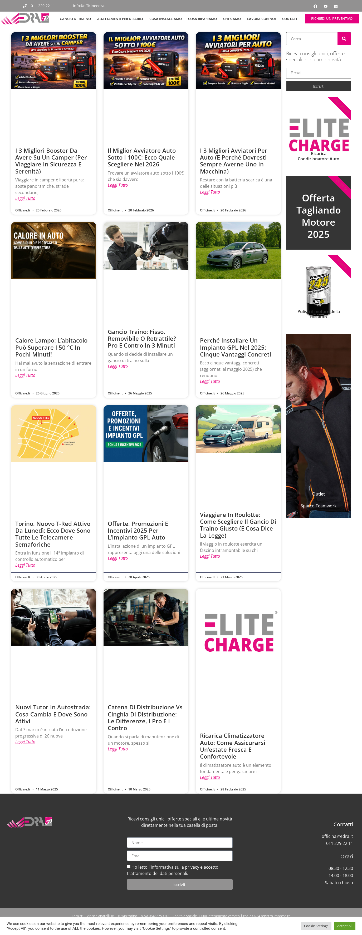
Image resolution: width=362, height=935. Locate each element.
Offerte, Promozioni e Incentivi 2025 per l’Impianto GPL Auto (138, 531)
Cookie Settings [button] (316, 925)
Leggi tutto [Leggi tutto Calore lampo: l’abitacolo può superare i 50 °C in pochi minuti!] (25, 376)
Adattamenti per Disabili (120, 18)
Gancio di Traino (75, 18)
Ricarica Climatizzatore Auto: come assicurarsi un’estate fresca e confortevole (232, 746)
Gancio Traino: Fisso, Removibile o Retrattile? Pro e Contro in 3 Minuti (142, 339)
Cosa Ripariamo (202, 18)
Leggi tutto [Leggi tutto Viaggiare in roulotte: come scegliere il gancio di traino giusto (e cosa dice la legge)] (210, 557)
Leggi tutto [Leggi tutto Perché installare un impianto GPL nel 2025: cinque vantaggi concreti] (210, 382)
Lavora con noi (261, 18)
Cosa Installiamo (165, 18)
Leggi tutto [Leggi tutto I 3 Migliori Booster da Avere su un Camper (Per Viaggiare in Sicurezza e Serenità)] (25, 198)
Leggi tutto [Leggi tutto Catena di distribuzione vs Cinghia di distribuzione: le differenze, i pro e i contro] (118, 750)
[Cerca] (344, 38)
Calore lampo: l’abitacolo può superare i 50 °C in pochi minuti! (51, 347)
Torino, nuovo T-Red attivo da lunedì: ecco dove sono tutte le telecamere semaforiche (52, 534)
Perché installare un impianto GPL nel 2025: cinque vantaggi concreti (235, 347)
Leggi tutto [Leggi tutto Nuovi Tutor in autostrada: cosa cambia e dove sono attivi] (25, 743)
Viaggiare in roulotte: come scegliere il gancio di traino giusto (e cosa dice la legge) (238, 525)
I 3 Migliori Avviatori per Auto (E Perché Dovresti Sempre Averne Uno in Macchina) (233, 160)
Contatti (290, 18)
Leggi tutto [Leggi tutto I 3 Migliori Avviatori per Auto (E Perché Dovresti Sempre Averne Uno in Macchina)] (210, 192)
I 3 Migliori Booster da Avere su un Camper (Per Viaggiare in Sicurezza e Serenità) (51, 160)
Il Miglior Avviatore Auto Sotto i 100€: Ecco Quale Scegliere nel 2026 (142, 157)
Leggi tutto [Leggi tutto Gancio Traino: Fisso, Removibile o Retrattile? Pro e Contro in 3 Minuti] (118, 367)
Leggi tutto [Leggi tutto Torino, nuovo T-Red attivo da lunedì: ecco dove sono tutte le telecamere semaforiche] (25, 566)
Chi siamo (232, 18)
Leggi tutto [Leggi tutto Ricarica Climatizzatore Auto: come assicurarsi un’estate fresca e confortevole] (210, 778)
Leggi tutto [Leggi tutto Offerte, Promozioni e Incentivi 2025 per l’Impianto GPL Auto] (118, 559)
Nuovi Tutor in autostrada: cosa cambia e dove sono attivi (53, 715)
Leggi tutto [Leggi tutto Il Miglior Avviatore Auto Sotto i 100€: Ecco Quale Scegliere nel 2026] (118, 185)
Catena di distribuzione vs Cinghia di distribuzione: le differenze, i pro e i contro (145, 718)
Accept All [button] (344, 925)
